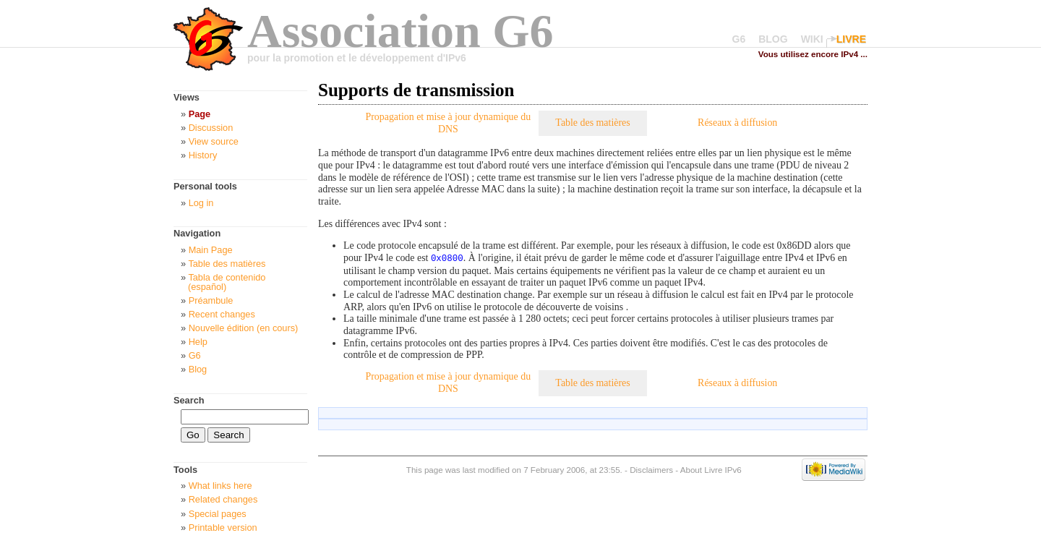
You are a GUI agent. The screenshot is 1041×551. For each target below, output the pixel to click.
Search (189, 400)
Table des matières (592, 122)
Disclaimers (651, 469)
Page (199, 113)
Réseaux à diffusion (737, 122)
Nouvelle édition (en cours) (244, 328)
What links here (220, 485)
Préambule (211, 300)
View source (214, 141)
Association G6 (400, 30)
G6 (739, 39)
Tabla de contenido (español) (226, 282)
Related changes (223, 499)
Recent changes (222, 314)
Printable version (223, 527)
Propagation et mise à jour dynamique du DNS (448, 122)
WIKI (812, 39)
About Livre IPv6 (711, 469)
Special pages (218, 513)
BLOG (772, 39)
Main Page (211, 249)
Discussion (211, 127)
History (203, 155)
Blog (198, 369)
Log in (201, 202)
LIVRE (851, 39)
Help (198, 341)
